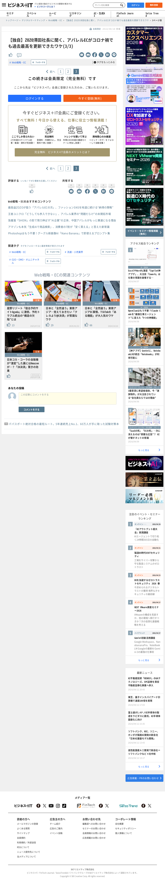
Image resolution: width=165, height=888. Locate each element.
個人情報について (123, 833)
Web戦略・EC (19, 62)
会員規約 (21, 837)
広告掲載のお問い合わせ (94, 837)
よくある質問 (23, 828)
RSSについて (23, 847)
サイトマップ (23, 833)
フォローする (40, 62)
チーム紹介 (55, 823)
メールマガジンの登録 (27, 823)
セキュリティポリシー (125, 828)
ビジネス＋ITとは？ (46, 6)
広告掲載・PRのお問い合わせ (143, 778)
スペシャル (31, 14)
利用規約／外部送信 (26, 842)
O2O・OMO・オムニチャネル (25, 261)
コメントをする (31, 409)
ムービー (52, 14)
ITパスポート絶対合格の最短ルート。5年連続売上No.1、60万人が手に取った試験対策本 (64, 424)
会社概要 (119, 823)
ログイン (136, 5)
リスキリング (75, 14)
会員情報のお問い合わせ (94, 833)
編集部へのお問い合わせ (94, 823)
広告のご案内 (56, 828)
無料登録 (154, 5)
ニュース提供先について (28, 851)
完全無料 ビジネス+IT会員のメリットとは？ (62, 152)
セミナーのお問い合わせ (94, 828)
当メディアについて (26, 856)
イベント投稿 (56, 833)
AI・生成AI (99, 14)
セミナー (10, 14)
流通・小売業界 (75, 251)
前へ (52, 71)
